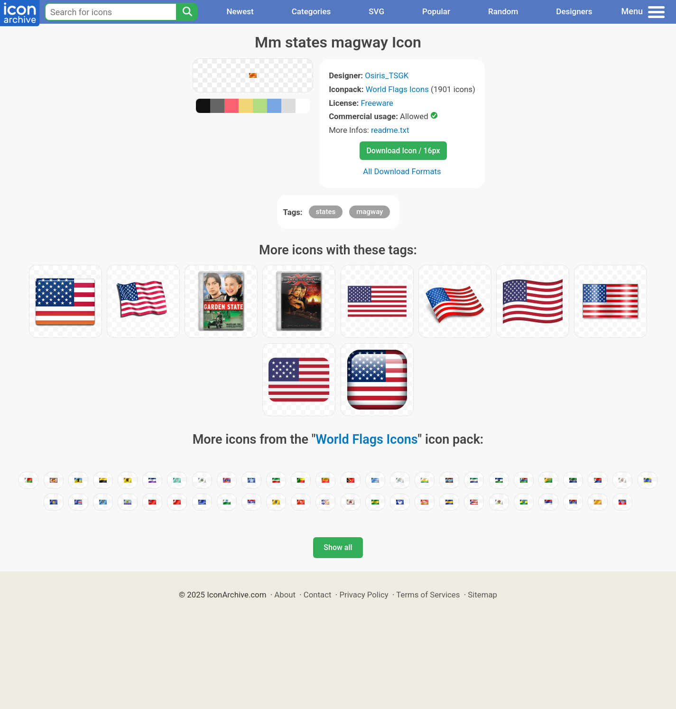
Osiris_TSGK (386, 75)
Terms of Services (428, 594)
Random (503, 11)
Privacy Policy (363, 594)
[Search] (187, 12)
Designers (574, 11)
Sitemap (482, 594)
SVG (376, 11)
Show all (338, 547)
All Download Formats (402, 171)
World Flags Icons (397, 89)
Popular (436, 11)
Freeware (377, 103)
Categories (311, 11)
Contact (318, 594)
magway (369, 211)
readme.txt (390, 130)
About (285, 594)
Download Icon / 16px (403, 150)
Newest (239, 11)
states (326, 211)
